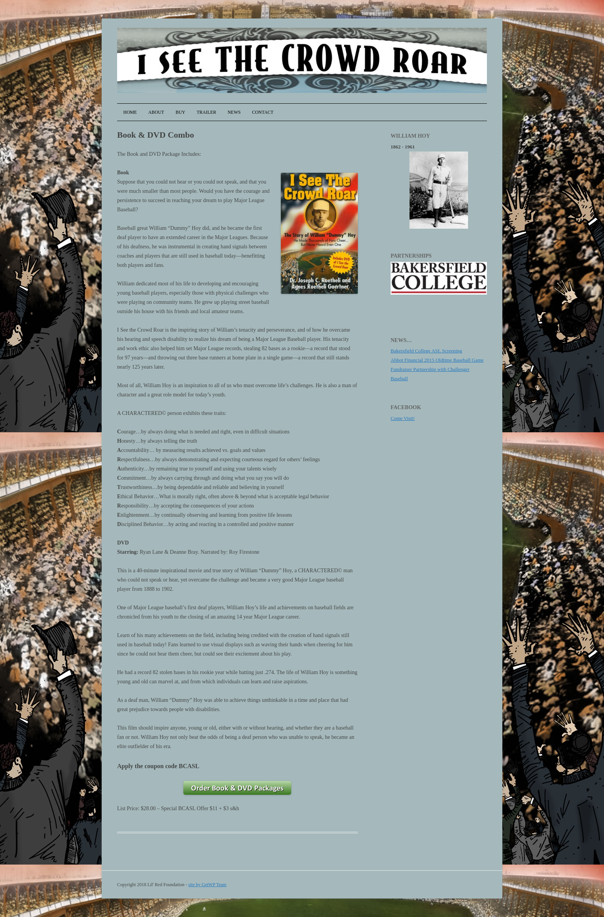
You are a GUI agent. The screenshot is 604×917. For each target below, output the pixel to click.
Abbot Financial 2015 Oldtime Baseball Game (437, 360)
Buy (180, 112)
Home (130, 112)
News (234, 112)
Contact (262, 112)
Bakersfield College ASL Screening (426, 351)
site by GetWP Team (207, 884)
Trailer (206, 112)
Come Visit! (403, 418)
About (156, 112)
